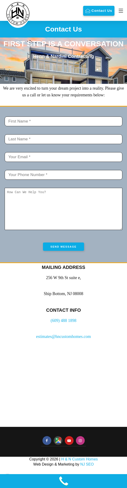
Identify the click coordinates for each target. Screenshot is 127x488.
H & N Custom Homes (79, 466)
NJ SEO (87, 471)
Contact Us (101, 11)
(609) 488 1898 (63, 327)
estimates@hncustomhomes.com (63, 343)
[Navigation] (119, 10)
